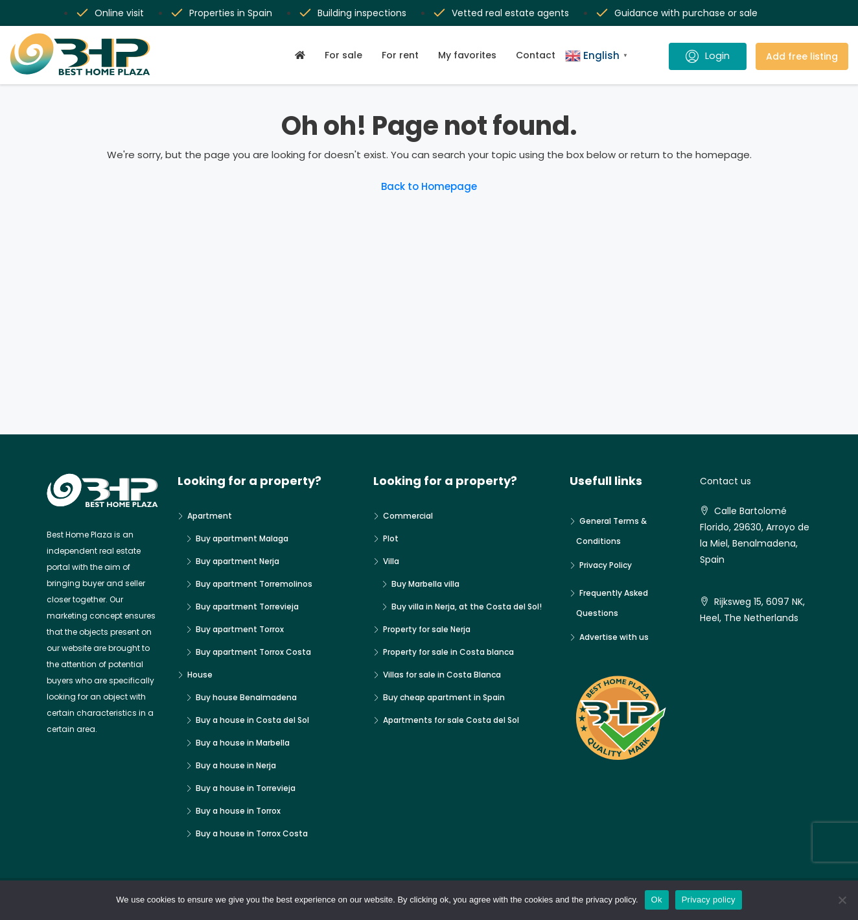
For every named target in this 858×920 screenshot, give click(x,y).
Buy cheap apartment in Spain (444, 697)
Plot (391, 538)
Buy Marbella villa (425, 583)
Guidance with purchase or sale (686, 12)
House (200, 674)
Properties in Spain (230, 12)
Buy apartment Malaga (242, 538)
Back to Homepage (429, 186)
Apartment (209, 515)
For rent (400, 55)
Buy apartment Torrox (240, 629)
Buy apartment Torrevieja (247, 606)
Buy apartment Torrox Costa (253, 651)
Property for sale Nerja (426, 629)
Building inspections (362, 12)
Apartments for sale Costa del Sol (451, 719)
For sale (343, 55)
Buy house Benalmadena (246, 697)
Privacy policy (709, 899)
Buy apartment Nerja (237, 561)
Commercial (408, 515)
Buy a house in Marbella (243, 742)
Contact (535, 55)
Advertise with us (614, 637)
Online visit (119, 12)
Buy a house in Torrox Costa (252, 833)
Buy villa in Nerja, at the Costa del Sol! (466, 606)
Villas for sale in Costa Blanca (442, 674)
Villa (391, 561)
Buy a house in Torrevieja (246, 788)
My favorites (467, 55)
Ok (656, 899)
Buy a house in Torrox (238, 810)
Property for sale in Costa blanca (448, 651)
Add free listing (802, 56)
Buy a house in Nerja (236, 765)
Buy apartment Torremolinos (254, 583)
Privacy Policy (605, 565)
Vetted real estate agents (510, 12)
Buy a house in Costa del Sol (252, 719)
